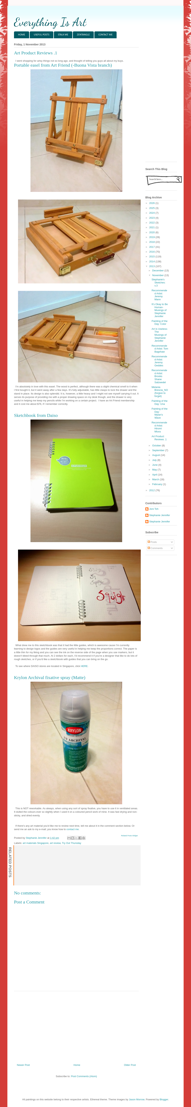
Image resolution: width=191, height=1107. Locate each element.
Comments (155, 548)
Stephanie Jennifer (159, 515)
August (156, 455)
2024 (152, 212)
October (157, 445)
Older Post (130, 1065)
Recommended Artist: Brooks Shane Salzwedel (159, 376)
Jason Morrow (136, 1099)
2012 (152, 490)
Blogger (164, 1099)
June (155, 464)
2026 (152, 203)
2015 (152, 256)
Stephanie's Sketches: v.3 (158, 282)
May (155, 469)
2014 (152, 261)
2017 (152, 246)
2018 (152, 242)
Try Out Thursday (71, 843)
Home (77, 1065)
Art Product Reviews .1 (159, 438)
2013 (152, 266)
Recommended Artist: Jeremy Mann (159, 295)
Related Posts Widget (129, 836)
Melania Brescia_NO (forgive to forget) (159, 392)
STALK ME (63, 34)
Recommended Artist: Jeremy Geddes (159, 361)
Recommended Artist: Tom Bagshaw (159, 348)
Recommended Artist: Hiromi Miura (159, 427)
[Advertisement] (76, 1026)
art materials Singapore (36, 843)
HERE (84, 666)
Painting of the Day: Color (159, 323)
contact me (73, 829)
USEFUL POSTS (41, 34)
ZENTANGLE (83, 34)
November (158, 275)
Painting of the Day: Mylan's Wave (159, 413)
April (155, 474)
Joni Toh (153, 508)
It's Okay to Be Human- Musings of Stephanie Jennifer (159, 310)
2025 (152, 208)
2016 (152, 251)
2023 (152, 217)
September (158, 450)
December (158, 270)
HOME (21, 34)
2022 (152, 222)
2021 (152, 227)
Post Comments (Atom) (84, 1076)
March (156, 479)
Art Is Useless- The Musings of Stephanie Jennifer (159, 334)
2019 (152, 237)
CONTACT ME (105, 34)
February (157, 484)
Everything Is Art (50, 22)
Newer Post (23, 1065)
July (154, 460)
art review (55, 843)
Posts (152, 542)
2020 (152, 232)
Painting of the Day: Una (159, 402)
